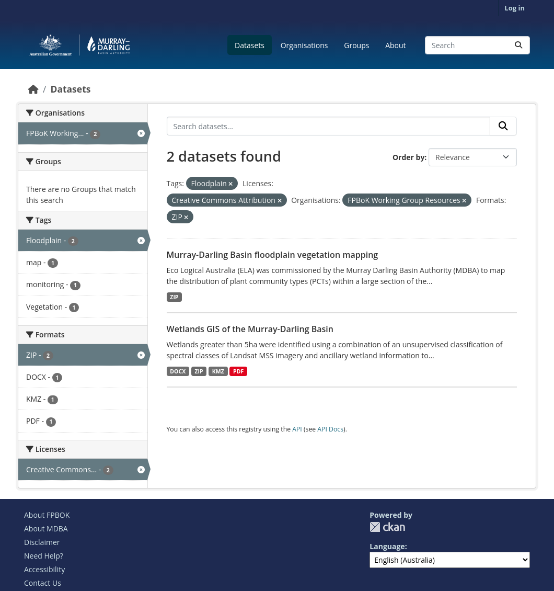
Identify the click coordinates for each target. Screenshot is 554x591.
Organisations (304, 45)
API (297, 429)
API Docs (330, 429)
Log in (514, 8)
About (395, 45)
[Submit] (518, 45)
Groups (356, 45)
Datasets (249, 45)
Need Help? (43, 556)
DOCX (178, 371)
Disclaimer (42, 542)
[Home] (33, 89)
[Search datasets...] (477, 45)
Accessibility (44, 569)
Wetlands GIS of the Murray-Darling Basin (250, 329)
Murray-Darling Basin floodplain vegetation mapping (272, 254)
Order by (408, 157)
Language (387, 546)
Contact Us (42, 583)
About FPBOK (47, 515)
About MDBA (46, 528)
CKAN (387, 526)
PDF (238, 371)
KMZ (218, 371)
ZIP (174, 297)
